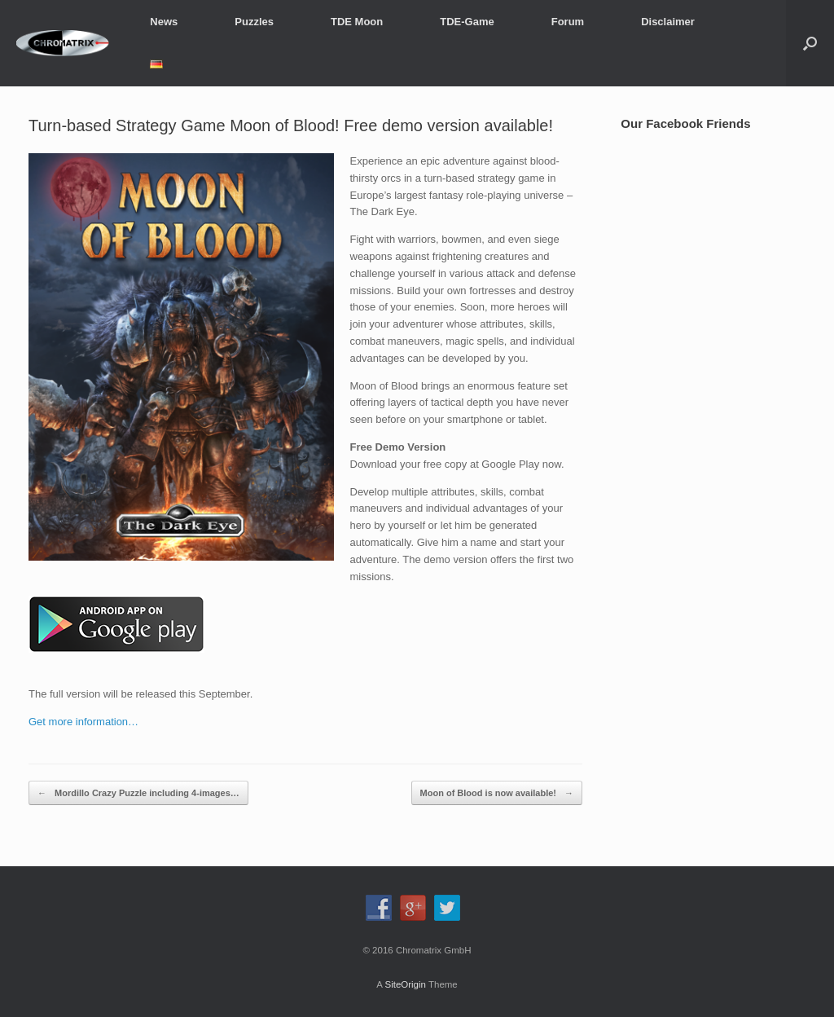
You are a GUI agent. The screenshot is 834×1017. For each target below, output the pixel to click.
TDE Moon (357, 21)
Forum (567, 21)
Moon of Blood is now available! (497, 793)
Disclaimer (668, 21)
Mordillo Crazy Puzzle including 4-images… (138, 793)
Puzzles (254, 21)
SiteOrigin (405, 984)
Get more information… (83, 721)
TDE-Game (467, 21)
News (164, 21)
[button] (810, 43)
